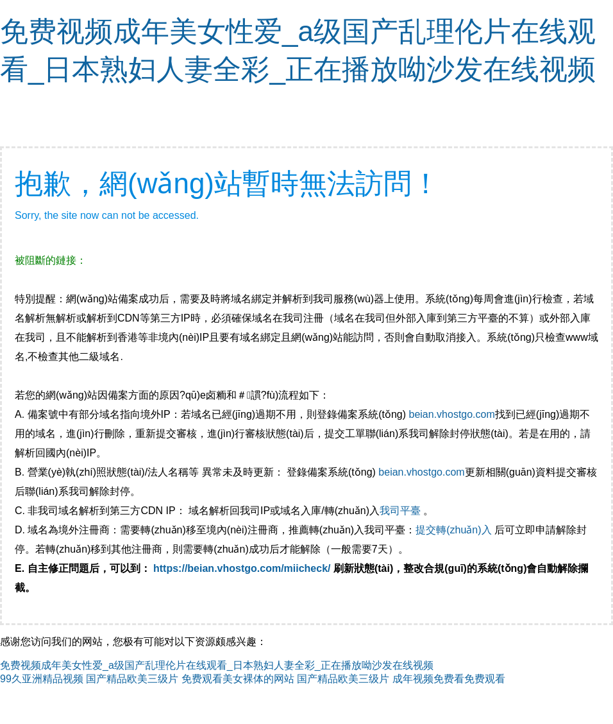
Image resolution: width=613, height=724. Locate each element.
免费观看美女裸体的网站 (237, 678)
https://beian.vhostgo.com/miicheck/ (242, 568)
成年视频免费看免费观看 (448, 678)
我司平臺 (401, 510)
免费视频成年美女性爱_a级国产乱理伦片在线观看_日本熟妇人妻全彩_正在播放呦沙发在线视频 (216, 665)
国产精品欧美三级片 (132, 678)
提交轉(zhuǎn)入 (453, 529)
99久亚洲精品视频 (41, 678)
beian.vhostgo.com (451, 414)
